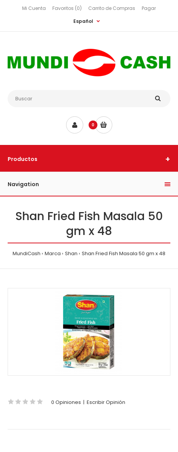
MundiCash (26, 253)
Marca (53, 253)
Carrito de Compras (111, 8)
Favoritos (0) (67, 8)
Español (83, 21)
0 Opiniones (66, 402)
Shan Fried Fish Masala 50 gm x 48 (123, 253)
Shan (71, 253)
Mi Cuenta (34, 8)
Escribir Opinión (106, 402)
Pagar (149, 8)
